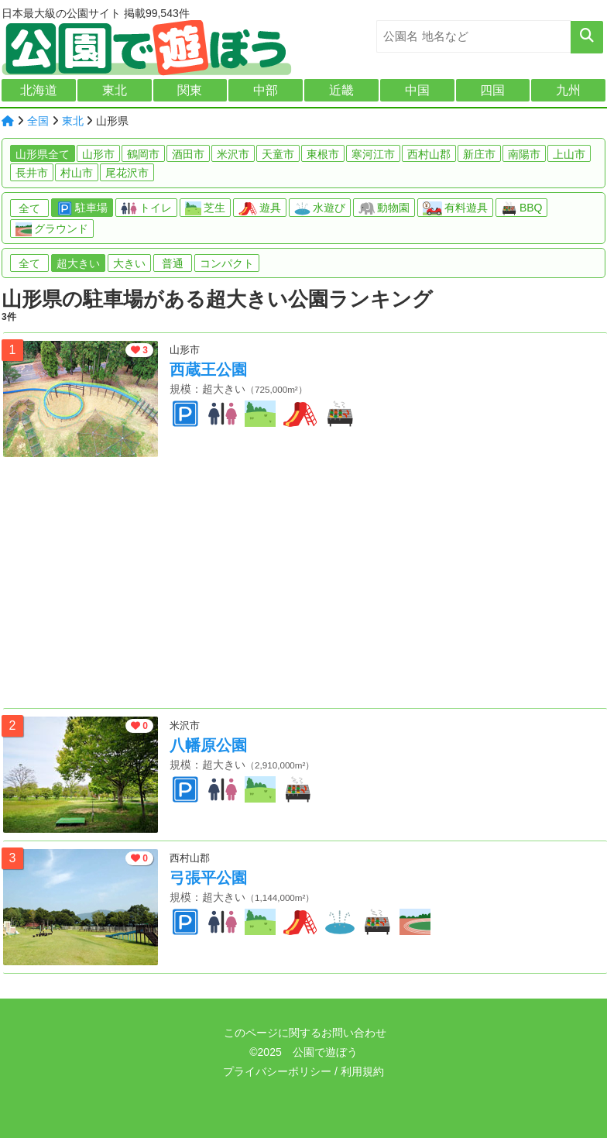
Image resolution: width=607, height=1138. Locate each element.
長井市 (31, 173)
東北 (114, 90)
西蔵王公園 (208, 369)
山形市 (98, 154)
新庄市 (479, 154)
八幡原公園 (208, 745)
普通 (172, 263)
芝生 (205, 208)
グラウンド (51, 229)
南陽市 (524, 154)
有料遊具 (455, 208)
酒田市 (188, 154)
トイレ (146, 208)
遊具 (259, 208)
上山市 (569, 154)
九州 (568, 90)
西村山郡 (429, 154)
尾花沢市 (127, 173)
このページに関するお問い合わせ (303, 1032)
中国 (417, 90)
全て (29, 208)
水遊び (319, 208)
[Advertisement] (305, 586)
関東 (189, 90)
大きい (129, 263)
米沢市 (233, 154)
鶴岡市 (143, 154)
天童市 (278, 154)
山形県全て (42, 154)
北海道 (38, 90)
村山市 (76, 173)
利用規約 (362, 1071)
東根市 (323, 154)
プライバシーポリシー (277, 1071)
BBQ (522, 208)
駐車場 (82, 208)
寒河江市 (373, 154)
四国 (492, 90)
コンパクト (227, 263)
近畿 (341, 90)
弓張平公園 (208, 877)
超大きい (78, 263)
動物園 (384, 208)
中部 (265, 90)
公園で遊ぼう (325, 1052)
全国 (38, 121)
